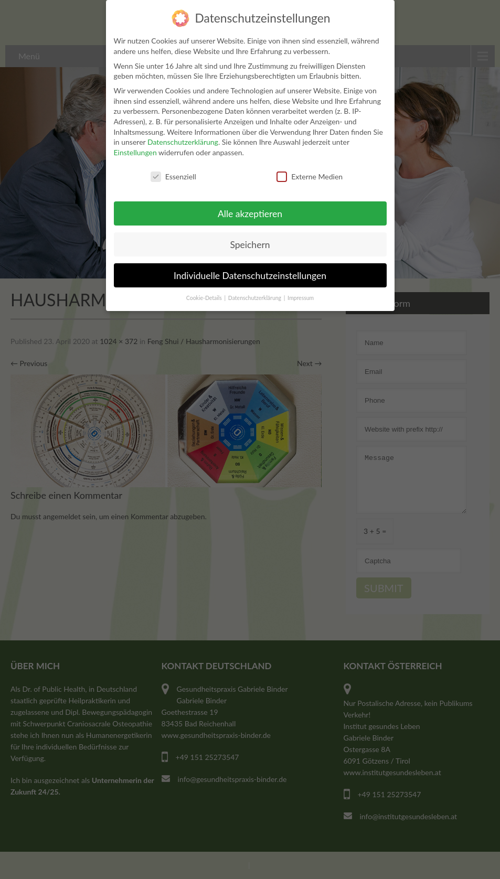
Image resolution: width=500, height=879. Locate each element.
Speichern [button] (250, 242)
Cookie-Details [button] (205, 296)
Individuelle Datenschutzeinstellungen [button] (250, 273)
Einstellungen (135, 150)
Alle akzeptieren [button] (250, 211)
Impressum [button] (301, 296)
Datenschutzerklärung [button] (255, 296)
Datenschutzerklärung (182, 140)
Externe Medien (309, 174)
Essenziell (173, 174)
